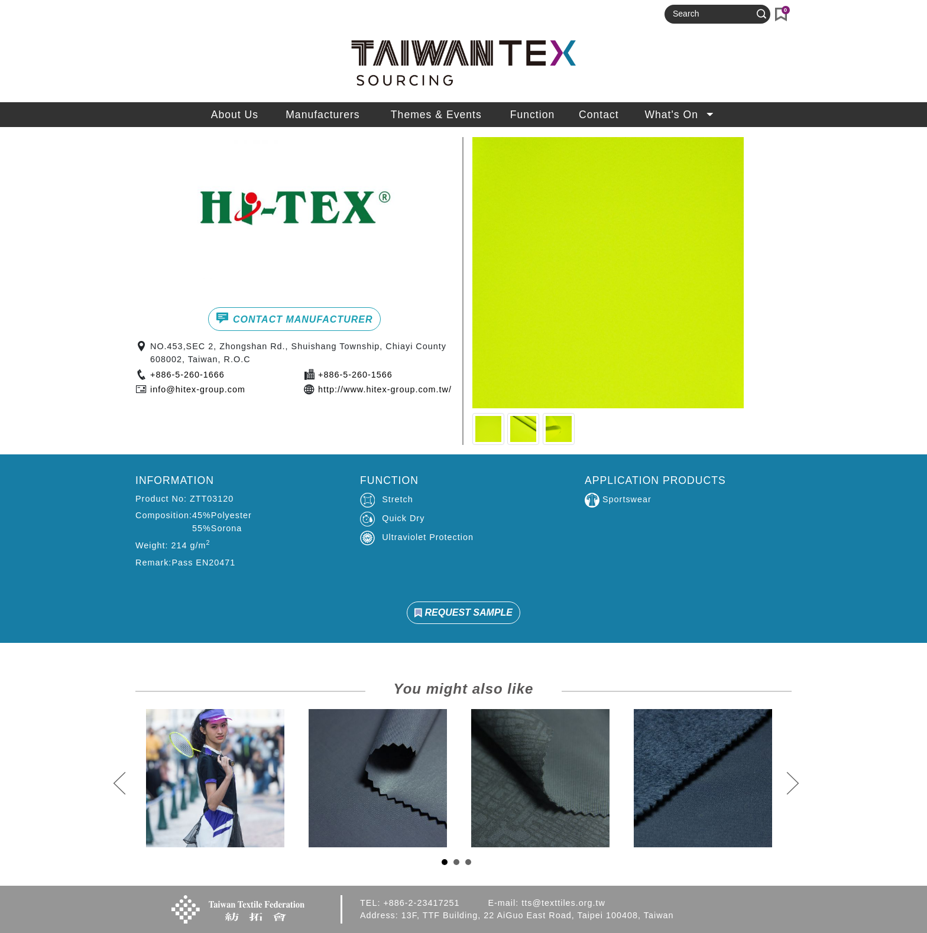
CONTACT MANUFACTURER (294, 317)
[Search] (712, 14)
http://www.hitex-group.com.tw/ (385, 389)
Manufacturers (322, 115)
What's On (680, 114)
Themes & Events (436, 115)
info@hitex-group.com (197, 389)
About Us (234, 115)
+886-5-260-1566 (355, 374)
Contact (599, 115)
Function (532, 115)
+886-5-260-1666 (187, 374)
